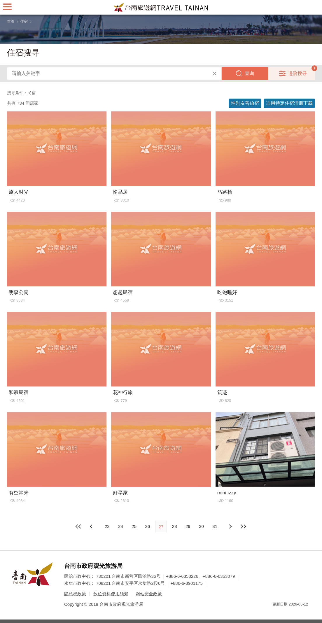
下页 (92, 526)
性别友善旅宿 (245, 103)
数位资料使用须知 (110, 593)
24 (120, 526)
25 (134, 526)
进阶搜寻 (297, 73)
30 (201, 526)
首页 (11, 21)
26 (147, 526)
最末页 (243, 526)
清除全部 (214, 73)
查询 (249, 73)
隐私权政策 (75, 593)
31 (214, 526)
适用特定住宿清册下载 (289, 103)
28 (174, 526)
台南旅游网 (161, 7)
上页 (230, 526)
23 (107, 526)
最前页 (78, 526)
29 (188, 526)
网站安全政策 (149, 593)
